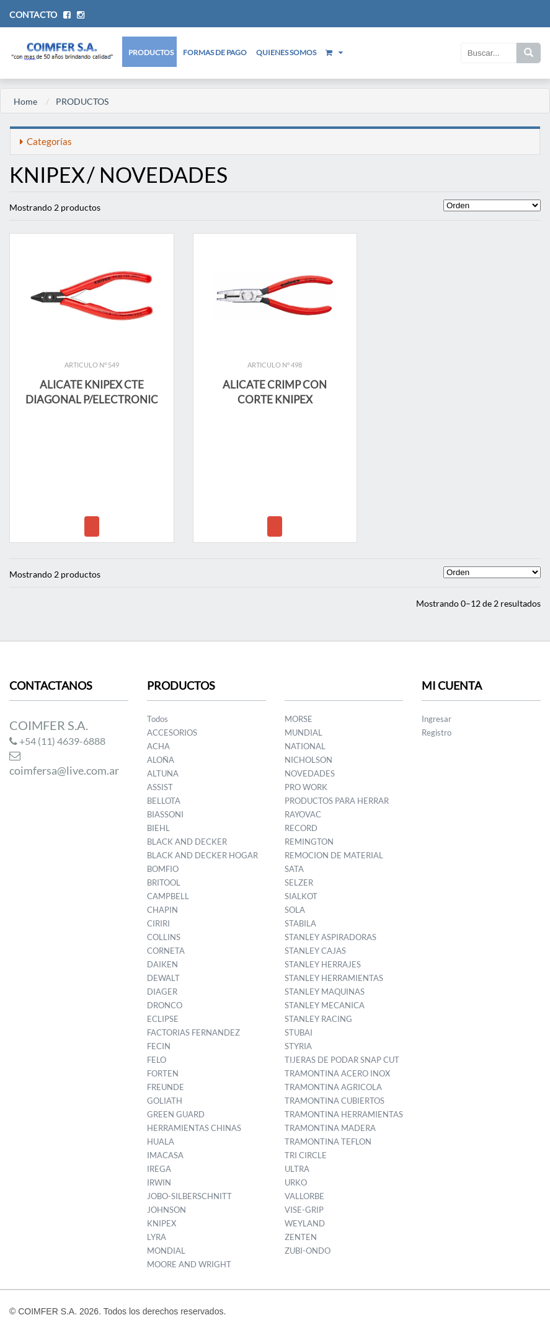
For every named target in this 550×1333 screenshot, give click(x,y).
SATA (294, 869)
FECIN (159, 1046)
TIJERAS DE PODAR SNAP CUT (342, 1060)
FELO (156, 1060)
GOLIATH (164, 1101)
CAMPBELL (168, 896)
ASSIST (160, 787)
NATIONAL (305, 746)
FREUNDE (165, 1087)
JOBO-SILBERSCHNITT (189, 1196)
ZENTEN (301, 1237)
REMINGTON (309, 842)
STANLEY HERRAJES (323, 964)
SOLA (295, 910)
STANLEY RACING (318, 1019)
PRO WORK (306, 787)
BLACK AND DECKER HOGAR (202, 855)
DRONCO (164, 1005)
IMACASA (165, 1155)
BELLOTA (163, 801)
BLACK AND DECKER (187, 842)
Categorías (46, 141)
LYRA (156, 1237)
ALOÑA (160, 760)
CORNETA (166, 951)
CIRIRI (158, 923)
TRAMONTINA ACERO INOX (337, 1073)
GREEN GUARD (176, 1114)
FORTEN (163, 1073)
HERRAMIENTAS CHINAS (194, 1128)
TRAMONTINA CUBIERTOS (334, 1101)
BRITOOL (163, 882)
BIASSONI (165, 814)
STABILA (300, 923)
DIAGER (162, 991)
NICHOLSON (308, 760)
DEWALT (163, 978)
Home (25, 101)
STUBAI (299, 1032)
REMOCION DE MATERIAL (334, 855)
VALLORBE (304, 1196)
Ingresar (436, 719)
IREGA (159, 1169)
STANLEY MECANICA (325, 1005)
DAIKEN (162, 964)
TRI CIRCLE (306, 1155)
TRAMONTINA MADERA (330, 1128)
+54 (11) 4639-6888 (57, 741)
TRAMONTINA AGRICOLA (333, 1087)
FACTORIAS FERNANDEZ (193, 1032)
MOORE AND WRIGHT (189, 1264)
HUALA (160, 1141)
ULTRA (297, 1169)
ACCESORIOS (172, 732)
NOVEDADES (310, 773)
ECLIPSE (163, 1019)
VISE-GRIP (304, 1210)
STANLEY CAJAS (315, 951)
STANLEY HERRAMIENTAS (334, 978)
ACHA (158, 746)
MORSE (299, 719)
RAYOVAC (303, 814)
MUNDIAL (303, 732)
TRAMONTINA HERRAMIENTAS (344, 1114)
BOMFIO (163, 869)
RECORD (301, 828)
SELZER (299, 882)
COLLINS (163, 937)
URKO (296, 1182)
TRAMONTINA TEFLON (328, 1141)
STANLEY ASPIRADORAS (330, 937)
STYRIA (298, 1046)
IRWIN (159, 1182)
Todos (157, 719)
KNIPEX (161, 1223)
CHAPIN (162, 910)
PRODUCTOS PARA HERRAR (337, 801)
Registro (436, 732)
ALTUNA (163, 773)
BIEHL (158, 828)
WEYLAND (305, 1223)
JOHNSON (166, 1210)
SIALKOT (301, 896)
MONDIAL (166, 1251)
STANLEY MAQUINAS (325, 991)
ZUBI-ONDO (307, 1251)
